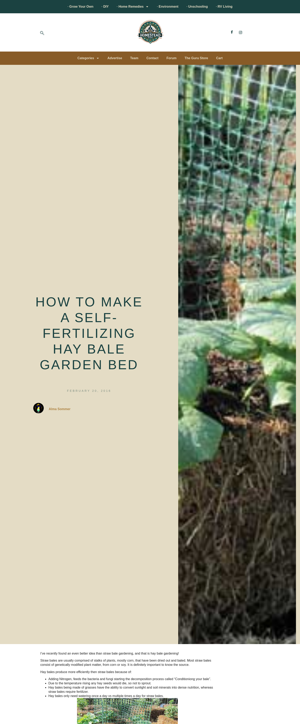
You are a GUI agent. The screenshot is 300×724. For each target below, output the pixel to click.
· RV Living (224, 6)
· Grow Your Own (80, 6)
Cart (219, 58)
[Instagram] (240, 32)
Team (134, 58)
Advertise (114, 58)
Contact (152, 58)
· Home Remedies (133, 6)
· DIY (105, 6)
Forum (172, 58)
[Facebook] (232, 32)
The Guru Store (196, 58)
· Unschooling (197, 6)
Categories (88, 58)
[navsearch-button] (42, 33)
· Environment (167, 6)
